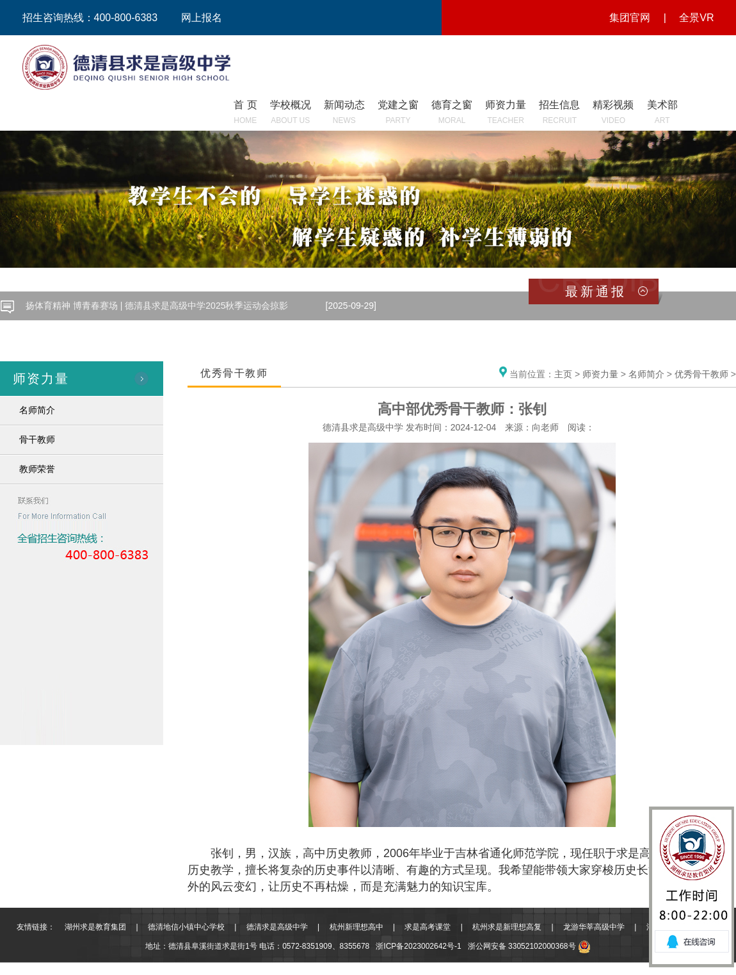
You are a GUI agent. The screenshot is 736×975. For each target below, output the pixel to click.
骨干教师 (37, 439)
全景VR (696, 17)
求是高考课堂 (427, 926)
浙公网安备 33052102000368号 (529, 946)
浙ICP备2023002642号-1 (418, 946)
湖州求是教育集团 (95, 926)
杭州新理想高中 (356, 926)
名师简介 (37, 410)
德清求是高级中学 (277, 926)
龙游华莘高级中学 (594, 926)
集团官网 (629, 17)
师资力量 (600, 374)
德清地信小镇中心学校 (186, 926)
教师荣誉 (37, 469)
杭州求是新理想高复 (506, 926)
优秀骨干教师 (701, 374)
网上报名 (201, 17)
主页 (563, 374)
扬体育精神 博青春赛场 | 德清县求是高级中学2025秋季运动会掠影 (157, 305)
